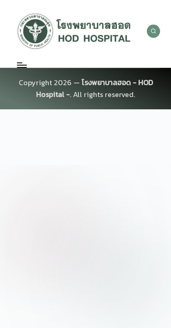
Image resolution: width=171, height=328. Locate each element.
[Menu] (21, 64)
